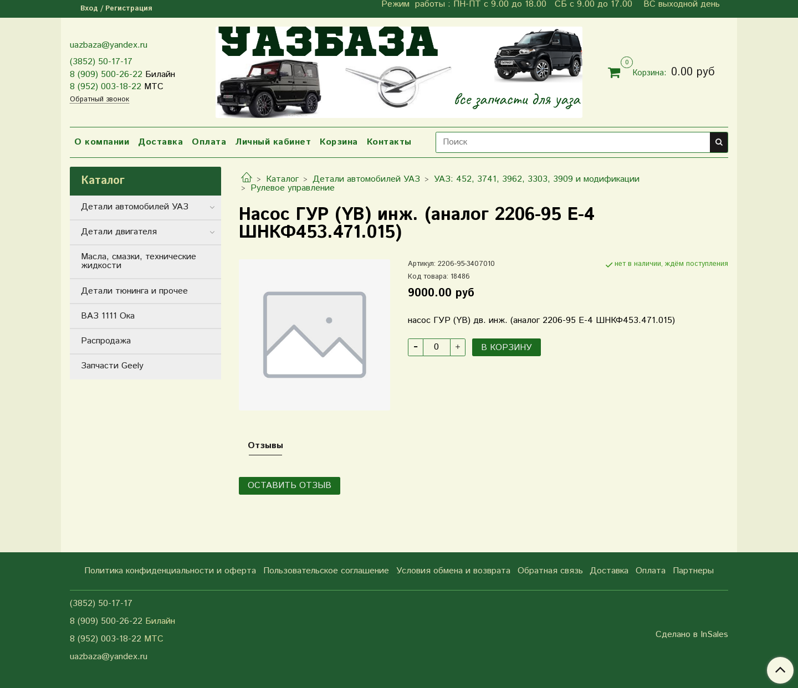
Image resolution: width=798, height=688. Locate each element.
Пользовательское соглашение (326, 570)
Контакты (389, 142)
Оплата (209, 142)
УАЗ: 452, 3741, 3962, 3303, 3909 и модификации (537, 179)
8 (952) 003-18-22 (105, 86)
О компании (101, 142)
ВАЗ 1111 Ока (108, 316)
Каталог (282, 179)
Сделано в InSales (692, 634)
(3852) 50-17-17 (101, 61)
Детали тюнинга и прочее (134, 291)
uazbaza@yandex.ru (108, 45)
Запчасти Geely (112, 366)
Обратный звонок (99, 100)
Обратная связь (550, 570)
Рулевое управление (292, 188)
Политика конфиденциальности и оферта (170, 570)
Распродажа (106, 341)
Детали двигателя (119, 231)
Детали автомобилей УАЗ (366, 179)
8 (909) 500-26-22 (106, 74)
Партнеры (693, 570)
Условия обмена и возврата (453, 570)
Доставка (160, 142)
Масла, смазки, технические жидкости (138, 261)
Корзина (339, 142)
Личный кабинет (273, 142)
